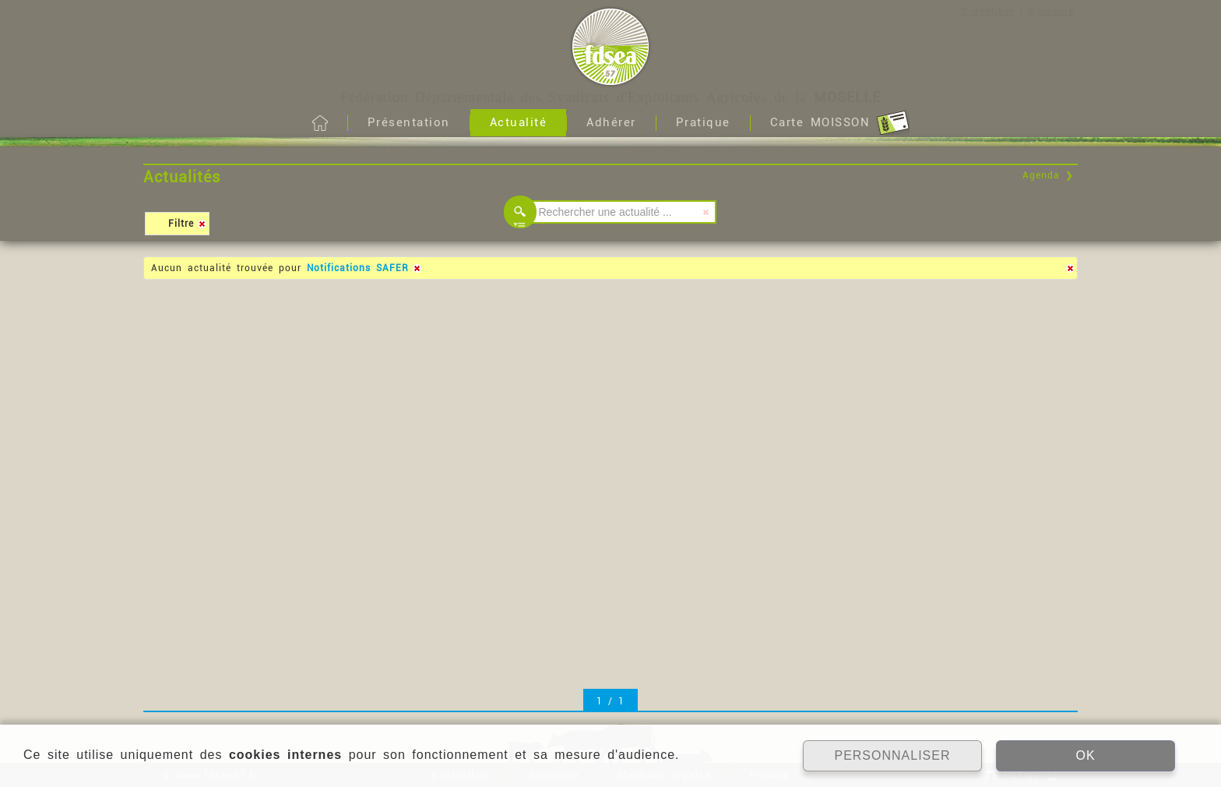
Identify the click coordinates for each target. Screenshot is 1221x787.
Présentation (409, 122)
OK (1085, 755)
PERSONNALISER (892, 755)
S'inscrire (1051, 11)
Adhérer (611, 122)
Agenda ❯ (1048, 175)
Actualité (518, 122)
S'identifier (988, 11)
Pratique (703, 122)
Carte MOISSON (840, 123)
